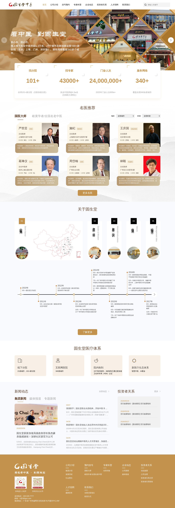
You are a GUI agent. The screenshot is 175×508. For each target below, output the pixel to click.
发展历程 (69, 474)
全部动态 (103, 391)
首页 (44, 5)
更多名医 (87, 193)
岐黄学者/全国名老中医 (47, 116)
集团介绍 (69, 471)
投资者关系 (102, 5)
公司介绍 (54, 5)
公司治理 (144, 474)
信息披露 (144, 471)
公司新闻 (125, 471)
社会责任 (69, 478)
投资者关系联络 (147, 482)
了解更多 (87, 332)
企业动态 (89, 5)
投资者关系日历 (147, 478)
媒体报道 (125, 474)
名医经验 (106, 471)
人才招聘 (114, 5)
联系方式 (87, 496)
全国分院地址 (89, 493)
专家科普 (77, 5)
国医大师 (20, 116)
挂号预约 (66, 5)
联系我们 (126, 5)
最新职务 (69, 493)
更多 (156, 391)
